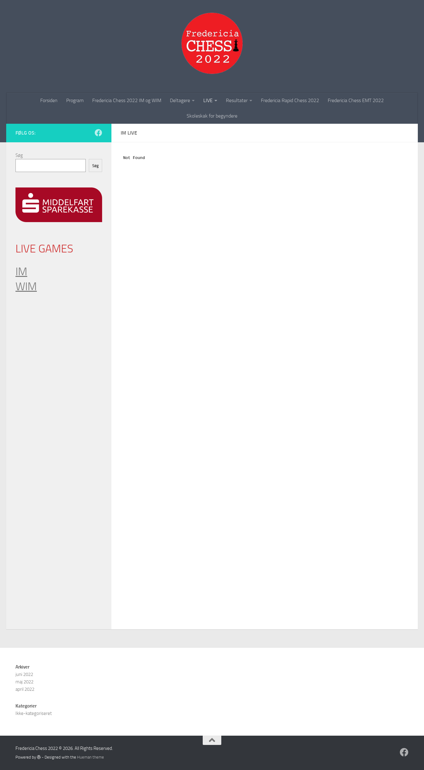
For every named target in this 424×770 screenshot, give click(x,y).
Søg (19, 155)
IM (21, 271)
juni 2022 (24, 674)
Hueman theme (90, 757)
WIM (26, 286)
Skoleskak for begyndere (212, 116)
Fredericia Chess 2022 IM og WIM (126, 100)
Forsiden (49, 100)
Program (75, 100)
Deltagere (180, 100)
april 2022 (24, 689)
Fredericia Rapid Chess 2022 (290, 100)
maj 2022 (24, 682)
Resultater (237, 100)
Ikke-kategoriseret (33, 713)
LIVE (208, 100)
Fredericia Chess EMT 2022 (356, 100)
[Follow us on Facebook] (98, 132)
